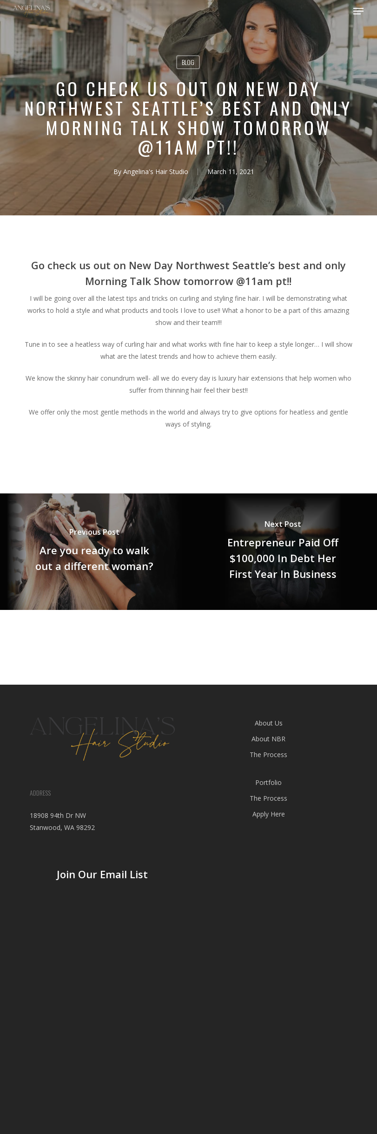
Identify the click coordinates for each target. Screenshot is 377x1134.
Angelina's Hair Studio (155, 171)
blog (188, 62)
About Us (269, 723)
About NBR (268, 738)
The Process (268, 754)
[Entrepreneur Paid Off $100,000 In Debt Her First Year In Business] (282, 551)
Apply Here (268, 814)
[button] (358, 11)
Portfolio (268, 782)
